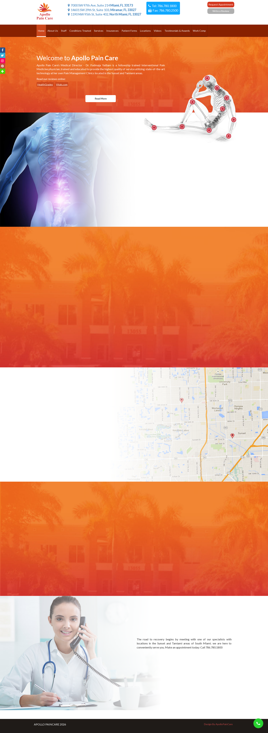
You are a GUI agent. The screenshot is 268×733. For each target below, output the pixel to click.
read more (101, 98)
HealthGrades (45, 84)
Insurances (112, 30)
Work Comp (199, 30)
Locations (145, 30)
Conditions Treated (80, 30)
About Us (52, 30)
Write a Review (220, 10)
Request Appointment (220, 4)
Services (98, 30)
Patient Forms (129, 30)
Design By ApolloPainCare (218, 724)
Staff (63, 30)
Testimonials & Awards (177, 30)
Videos (158, 30)
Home (41, 30)
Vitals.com (61, 84)
